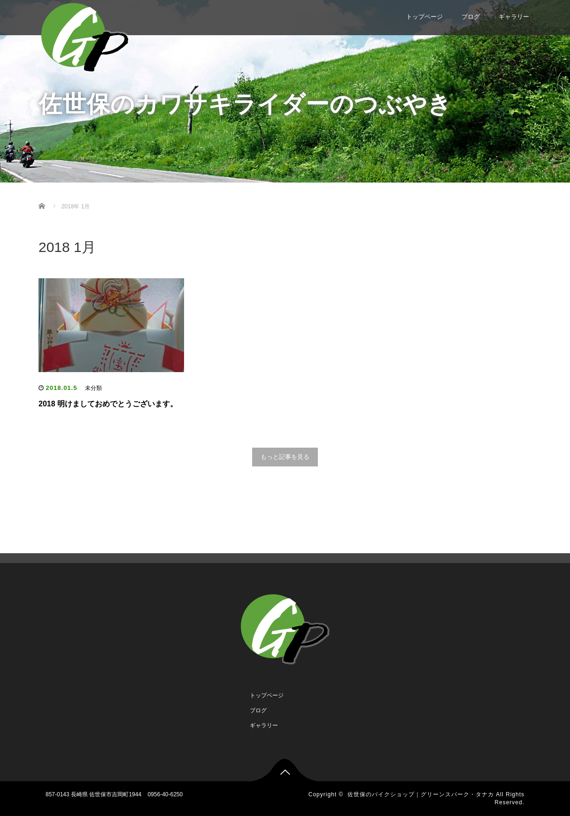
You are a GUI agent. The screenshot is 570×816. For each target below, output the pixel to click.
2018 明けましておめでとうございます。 (108, 404)
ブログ (471, 16)
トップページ (424, 16)
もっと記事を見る (285, 456)
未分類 (93, 388)
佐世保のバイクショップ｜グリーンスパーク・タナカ (420, 794)
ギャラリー (514, 16)
